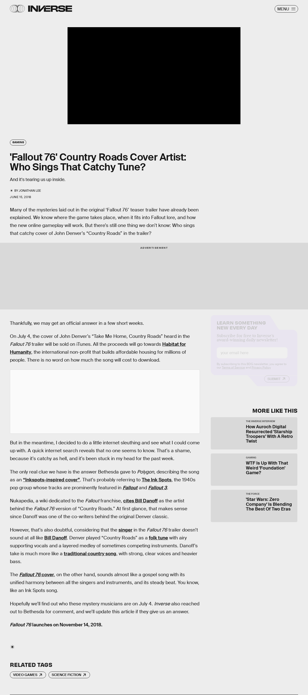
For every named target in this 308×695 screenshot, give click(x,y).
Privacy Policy (261, 372)
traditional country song (90, 554)
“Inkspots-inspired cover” (51, 480)
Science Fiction (66, 675)
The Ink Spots (156, 480)
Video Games (25, 675)
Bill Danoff (55, 538)
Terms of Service (233, 372)
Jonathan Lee (30, 191)
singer (125, 530)
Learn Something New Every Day (241, 329)
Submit (274, 383)
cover (36, 575)
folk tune (158, 538)
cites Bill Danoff (140, 501)
